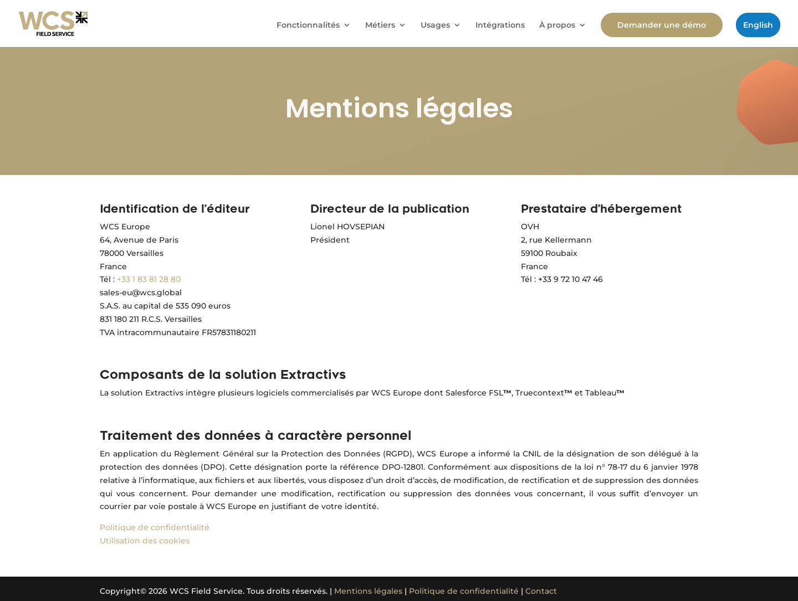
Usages (435, 25)
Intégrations (500, 25)
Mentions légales (368, 591)
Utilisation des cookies (145, 541)
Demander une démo (661, 25)
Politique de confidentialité (154, 527)
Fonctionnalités (308, 25)
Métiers (380, 25)
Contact (541, 591)
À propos (557, 25)
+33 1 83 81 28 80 (149, 279)
